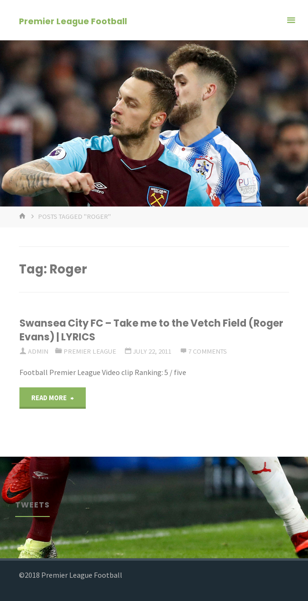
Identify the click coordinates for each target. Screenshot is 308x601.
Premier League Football (73, 21)
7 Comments (207, 351)
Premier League (89, 351)
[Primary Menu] (291, 20)
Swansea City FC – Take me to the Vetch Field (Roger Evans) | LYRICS (151, 330)
